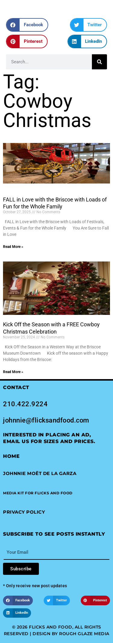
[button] (27, 25)
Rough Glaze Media (84, 633)
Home (11, 456)
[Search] (99, 61)
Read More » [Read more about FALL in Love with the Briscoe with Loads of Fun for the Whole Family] (13, 247)
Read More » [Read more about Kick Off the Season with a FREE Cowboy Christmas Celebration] (13, 372)
